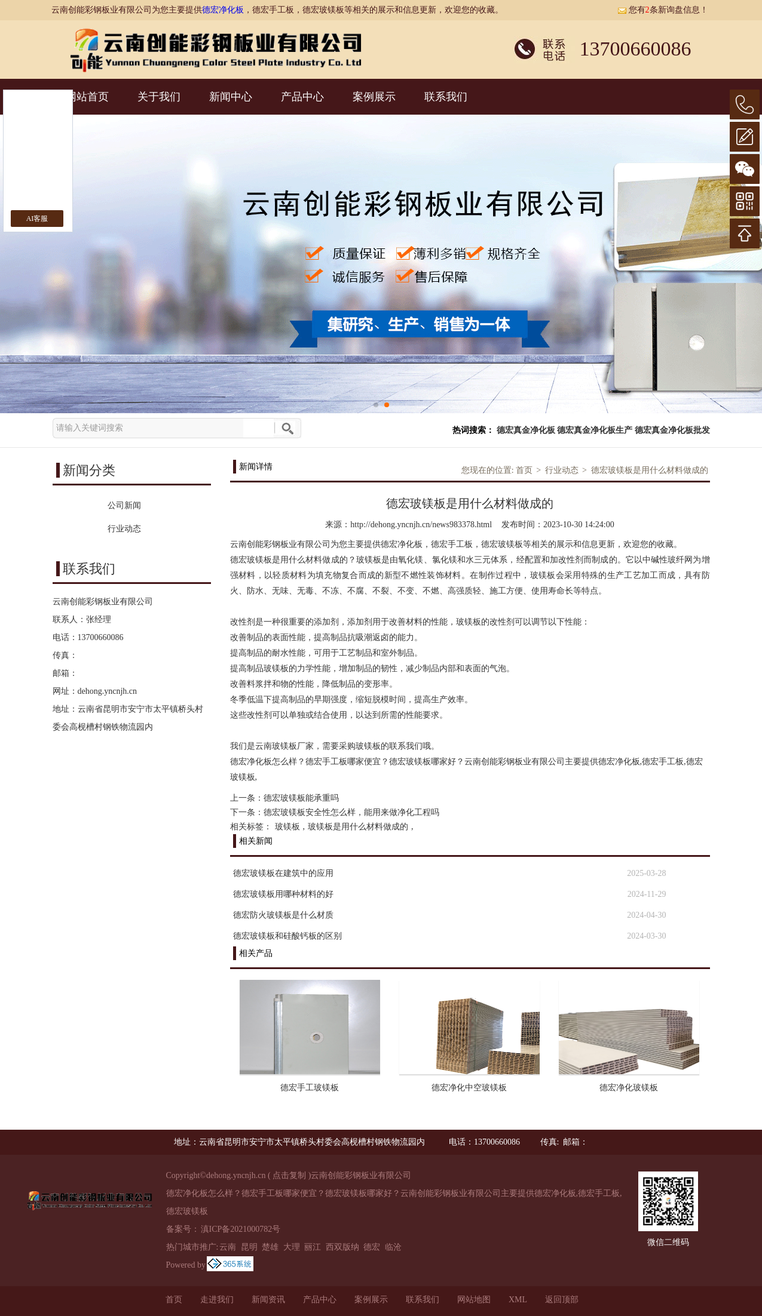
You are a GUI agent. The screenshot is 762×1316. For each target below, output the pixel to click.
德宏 (371, 1247)
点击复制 (289, 1175)
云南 (227, 1247)
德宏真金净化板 (526, 430)
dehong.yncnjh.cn (107, 691)
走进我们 (217, 1299)
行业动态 (562, 470)
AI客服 (37, 218)
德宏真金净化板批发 (672, 430)
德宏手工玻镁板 (309, 1087)
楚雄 (270, 1247)
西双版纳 (342, 1247)
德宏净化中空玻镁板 (469, 1087)
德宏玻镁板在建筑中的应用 (283, 873)
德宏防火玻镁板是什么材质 (283, 915)
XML (518, 1299)
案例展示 (374, 97)
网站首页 (87, 97)
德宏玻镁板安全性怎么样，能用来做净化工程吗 (351, 812)
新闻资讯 (268, 1299)
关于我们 (158, 97)
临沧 (393, 1247)
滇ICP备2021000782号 (241, 1229)
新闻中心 (230, 97)
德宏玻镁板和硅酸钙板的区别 (287, 935)
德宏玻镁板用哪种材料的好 (283, 894)
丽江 (312, 1247)
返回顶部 (562, 1299)
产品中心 (302, 97)
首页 (524, 470)
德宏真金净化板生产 (594, 430)
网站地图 (474, 1299)
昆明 (249, 1247)
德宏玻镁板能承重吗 (301, 798)
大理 (291, 1247)
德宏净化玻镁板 (628, 1087)
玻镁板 (287, 826)
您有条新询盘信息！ (662, 9)
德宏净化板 (223, 9)
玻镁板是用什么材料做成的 (358, 826)
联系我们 (445, 97)
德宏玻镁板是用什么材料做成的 (649, 470)
